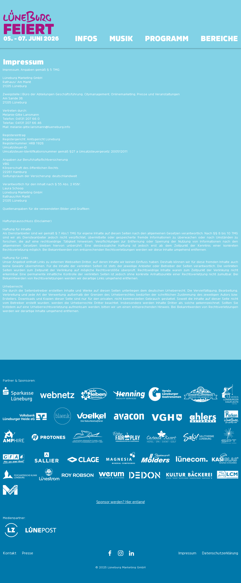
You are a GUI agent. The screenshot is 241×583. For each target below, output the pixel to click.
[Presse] (30, 553)
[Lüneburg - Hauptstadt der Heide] (109, 553)
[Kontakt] (11, 553)
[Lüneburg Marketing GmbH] (131, 553)
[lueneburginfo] (120, 553)
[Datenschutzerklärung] (220, 553)
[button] (219, 39)
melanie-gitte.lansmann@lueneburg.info (40, 126)
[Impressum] (188, 553)
